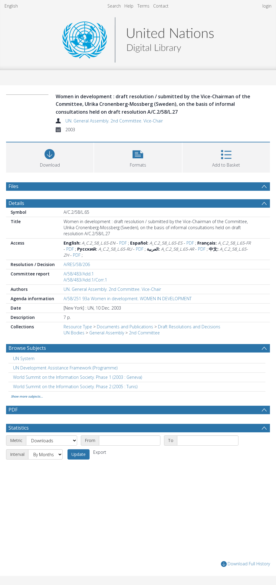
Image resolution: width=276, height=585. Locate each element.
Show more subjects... (27, 396)
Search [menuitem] (114, 6)
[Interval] (45, 454)
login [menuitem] (266, 6)
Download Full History (245, 564)
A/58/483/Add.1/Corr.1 (85, 280)
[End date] (207, 440)
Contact (161, 6)
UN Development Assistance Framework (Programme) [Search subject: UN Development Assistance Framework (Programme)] (65, 368)
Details (16, 203)
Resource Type (78, 327)
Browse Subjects (27, 348)
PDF (123, 243)
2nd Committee (144, 333)
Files (13, 186)
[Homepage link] (138, 38)
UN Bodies (74, 333)
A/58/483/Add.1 (79, 274)
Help (128, 6)
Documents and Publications (125, 327)
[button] (138, 156)
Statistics (18, 427)
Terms (143, 6)
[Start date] (129, 440)
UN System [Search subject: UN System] (23, 358)
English (11, 6)
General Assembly (106, 333)
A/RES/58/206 (77, 264)
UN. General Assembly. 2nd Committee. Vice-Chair (114, 121)
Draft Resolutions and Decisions (189, 327)
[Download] (50, 156)
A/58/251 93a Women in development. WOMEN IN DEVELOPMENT (128, 298)
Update (78, 454)
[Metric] (51, 440)
